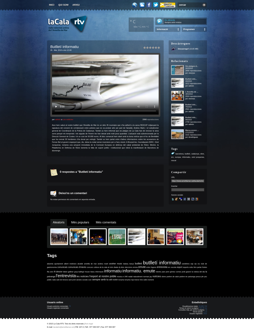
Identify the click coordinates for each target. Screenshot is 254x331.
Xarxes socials (177, 195)
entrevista (162, 267)
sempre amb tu (100, 279)
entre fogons (151, 267)
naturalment (137, 277)
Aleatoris (58, 222)
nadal (130, 277)
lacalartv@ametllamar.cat (63, 327)
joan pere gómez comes (171, 272)
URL (173, 177)
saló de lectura (62, 280)
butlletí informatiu (162, 262)
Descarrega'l (183, 49)
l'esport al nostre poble (102, 276)
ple (202, 277)
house (87, 272)
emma (135, 267)
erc (172, 157)
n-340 (125, 277)
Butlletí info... (191, 79)
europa (178, 157)
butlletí (187, 154)
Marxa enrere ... (192, 130)
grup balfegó (79, 272)
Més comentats (106, 222)
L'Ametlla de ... (191, 92)
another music (115, 264)
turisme (151, 280)
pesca (198, 277)
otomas (191, 73)
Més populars (80, 222)
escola (173, 267)
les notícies (82, 276)
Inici (51, 4)
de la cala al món (106, 267)
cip (195, 264)
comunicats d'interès (77, 267)
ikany (92, 272)
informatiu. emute (138, 271)
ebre (202, 154)
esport (179, 267)
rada (54, 280)
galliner (71, 272)
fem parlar (198, 267)
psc (205, 277)
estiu (191, 267)
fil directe (58, 272)
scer (90, 280)
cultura (96, 267)
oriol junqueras (198, 157)
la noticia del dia (198, 272)
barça (131, 264)
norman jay (147, 277)
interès (158, 272)
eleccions (128, 267)
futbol (65, 272)
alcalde (80, 264)
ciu (199, 264)
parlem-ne (184, 277)
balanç (125, 264)
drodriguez (193, 137)
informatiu (186, 157)
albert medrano (70, 264)
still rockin (113, 280)
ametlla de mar (90, 264)
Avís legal (89, 324)
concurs (90, 267)
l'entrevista (66, 275)
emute (142, 267)
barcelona (180, 154)
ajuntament (58, 264)
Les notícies (68, 119)
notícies (156, 276)
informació (99, 272)
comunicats (62, 267)
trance (137, 280)
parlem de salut (173, 277)
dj (119, 267)
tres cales (144, 280)
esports (186, 267)
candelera (186, 264)
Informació (162, 29)
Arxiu (76, 4)
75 (70, 306)
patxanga (191, 277)
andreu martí (103, 264)
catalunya (195, 154)
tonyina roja (129, 280)
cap (191, 264)
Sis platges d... (191, 66)
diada (116, 267)
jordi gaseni (186, 272)
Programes (189, 29)
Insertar (174, 186)
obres (164, 277)
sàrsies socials (82, 280)
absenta (50, 264)
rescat (173, 160)
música (119, 277)
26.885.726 (203, 306)
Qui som (63, 4)
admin (57, 119)
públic (49, 280)
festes (204, 267)
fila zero (50, 272)
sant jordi (72, 280)
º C (133, 21)
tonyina (121, 280)
